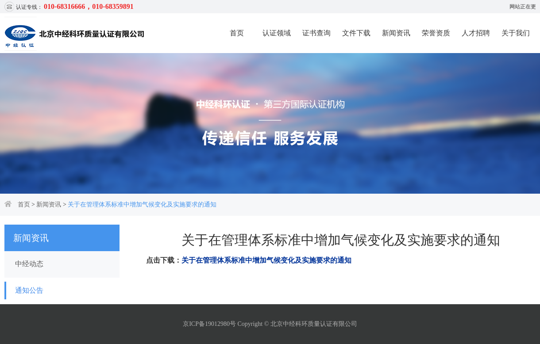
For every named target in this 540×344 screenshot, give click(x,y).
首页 (237, 33)
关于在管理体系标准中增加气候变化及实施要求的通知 (142, 204)
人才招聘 (476, 33)
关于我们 (515, 33)
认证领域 (276, 33)
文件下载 (356, 33)
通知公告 (29, 290)
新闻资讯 (396, 33)
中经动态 (29, 264)
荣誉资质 (436, 33)
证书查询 (316, 33)
